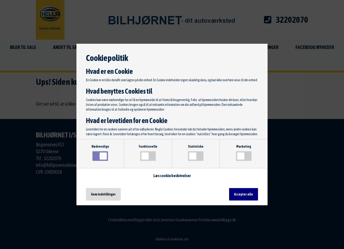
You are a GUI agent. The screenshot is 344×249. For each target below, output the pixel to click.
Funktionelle (148, 153)
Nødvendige (100, 153)
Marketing (244, 153)
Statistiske (196, 153)
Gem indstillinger (103, 194)
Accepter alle (243, 194)
